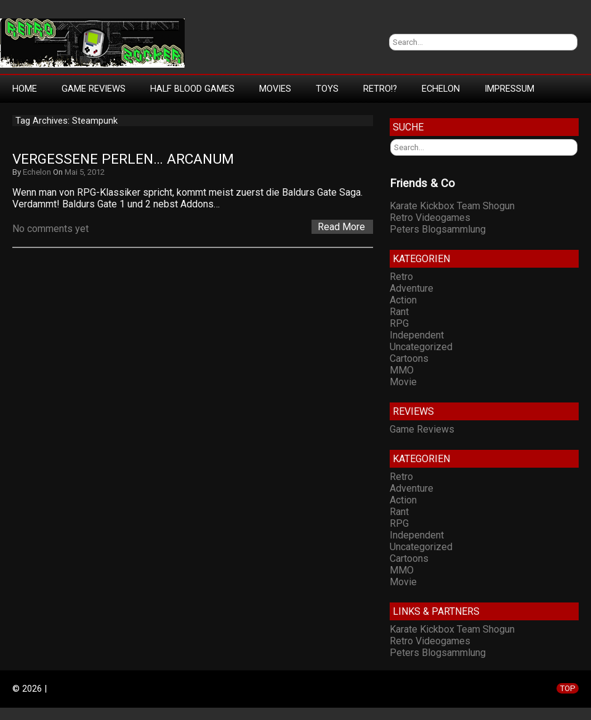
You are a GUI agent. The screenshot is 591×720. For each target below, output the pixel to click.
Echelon (441, 88)
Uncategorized (421, 347)
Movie (403, 382)
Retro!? (380, 88)
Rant (399, 312)
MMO (402, 370)
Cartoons (409, 358)
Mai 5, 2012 (85, 172)
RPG (399, 323)
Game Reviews (94, 88)
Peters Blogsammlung (438, 229)
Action (403, 300)
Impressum (509, 88)
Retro (401, 276)
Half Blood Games (192, 88)
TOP (568, 688)
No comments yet (50, 228)
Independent (417, 335)
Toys (327, 88)
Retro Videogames (430, 217)
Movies (275, 88)
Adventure (411, 288)
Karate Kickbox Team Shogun (452, 206)
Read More (341, 227)
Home (24, 88)
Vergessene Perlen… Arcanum (123, 159)
